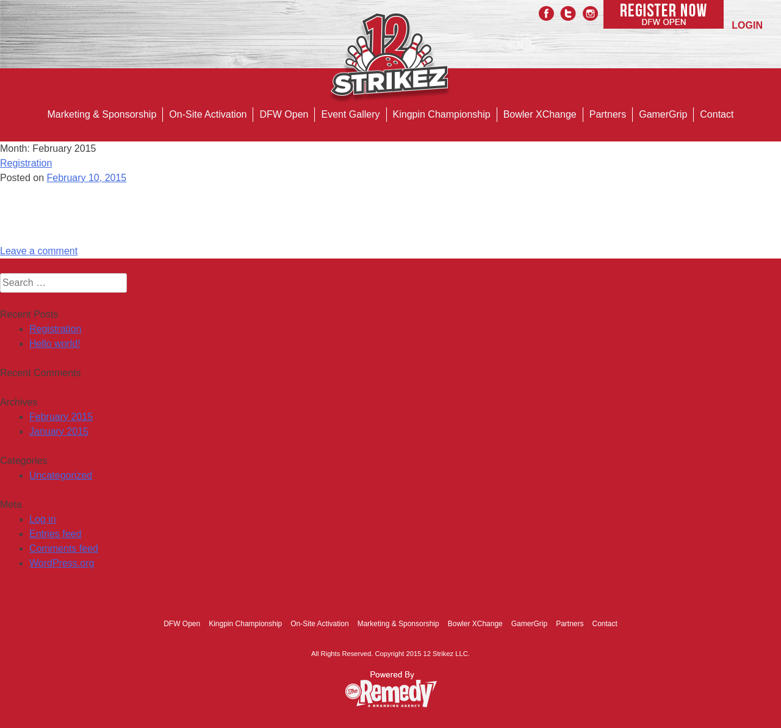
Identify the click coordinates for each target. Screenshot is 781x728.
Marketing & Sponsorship (102, 114)
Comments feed (63, 548)
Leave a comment (38, 251)
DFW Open (283, 114)
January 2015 (58, 431)
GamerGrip (663, 114)
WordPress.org (61, 563)
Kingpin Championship (442, 114)
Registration (26, 163)
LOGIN (747, 25)
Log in (42, 519)
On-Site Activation (208, 114)
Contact (716, 114)
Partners (607, 114)
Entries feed (55, 534)
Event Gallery (350, 114)
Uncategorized (60, 475)
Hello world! (55, 343)
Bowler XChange (540, 114)
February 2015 (61, 417)
